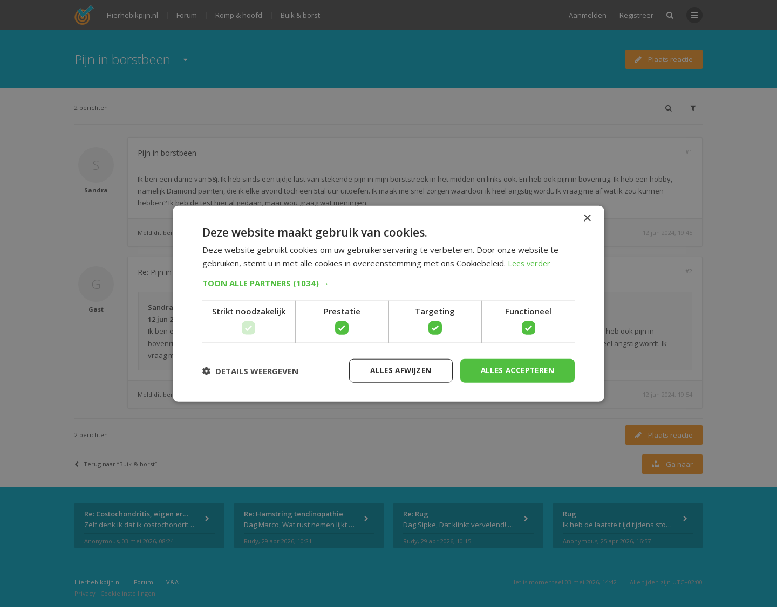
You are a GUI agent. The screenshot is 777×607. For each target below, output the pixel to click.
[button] (388, 282)
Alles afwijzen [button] (395, 370)
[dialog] (388, 303)
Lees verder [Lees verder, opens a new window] (531, 262)
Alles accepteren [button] (515, 370)
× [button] (587, 218)
